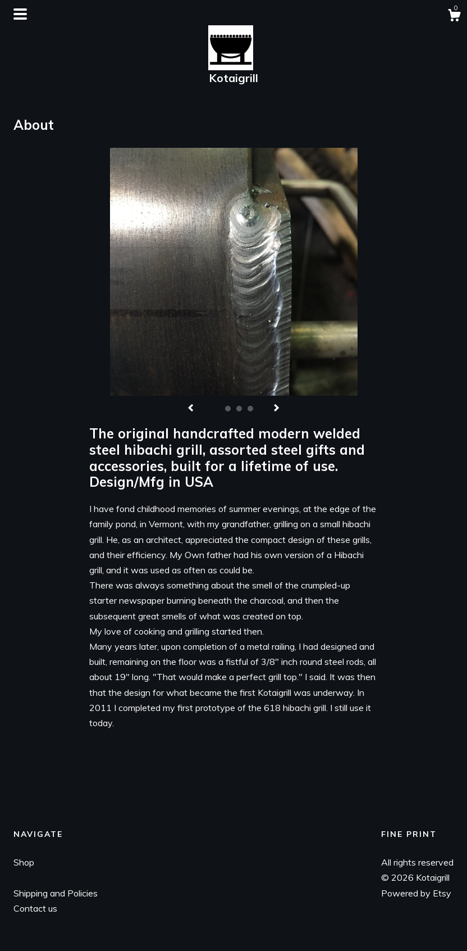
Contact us (35, 908)
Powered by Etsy (416, 893)
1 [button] (216, 408)
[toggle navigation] (20, 14)
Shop (23, 862)
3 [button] (239, 408)
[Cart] (454, 16)
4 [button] (250, 408)
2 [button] (228, 408)
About (25, 877)
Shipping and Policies (55, 893)
